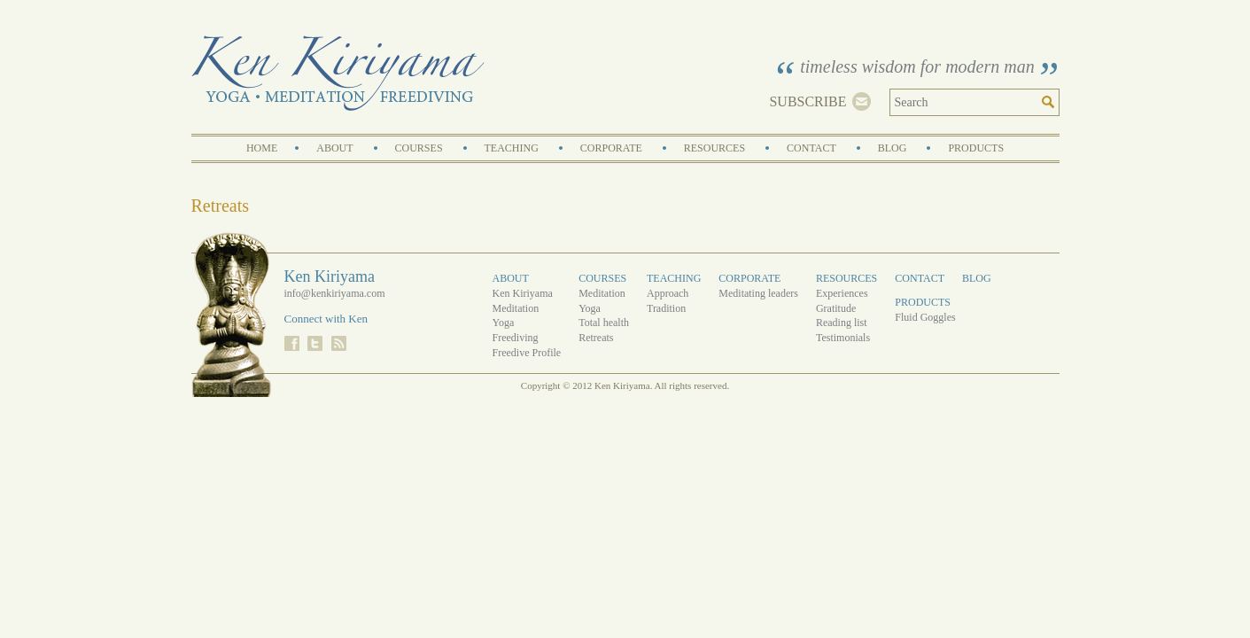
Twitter (314, 343)
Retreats (595, 337)
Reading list (841, 322)
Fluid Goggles (925, 317)
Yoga (504, 322)
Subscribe (807, 101)
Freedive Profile (527, 352)
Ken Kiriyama (338, 73)
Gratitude (836, 308)
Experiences (842, 293)
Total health (603, 322)
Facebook (291, 343)
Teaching (512, 148)
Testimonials (843, 337)
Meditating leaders (758, 293)
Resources (714, 148)
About (334, 148)
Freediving (516, 337)
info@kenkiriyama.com (334, 293)
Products (976, 148)
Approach (667, 293)
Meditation (516, 308)
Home (261, 148)
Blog (892, 148)
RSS (338, 343)
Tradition (666, 308)
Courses (419, 148)
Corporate (611, 148)
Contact (811, 148)
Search (1050, 102)
